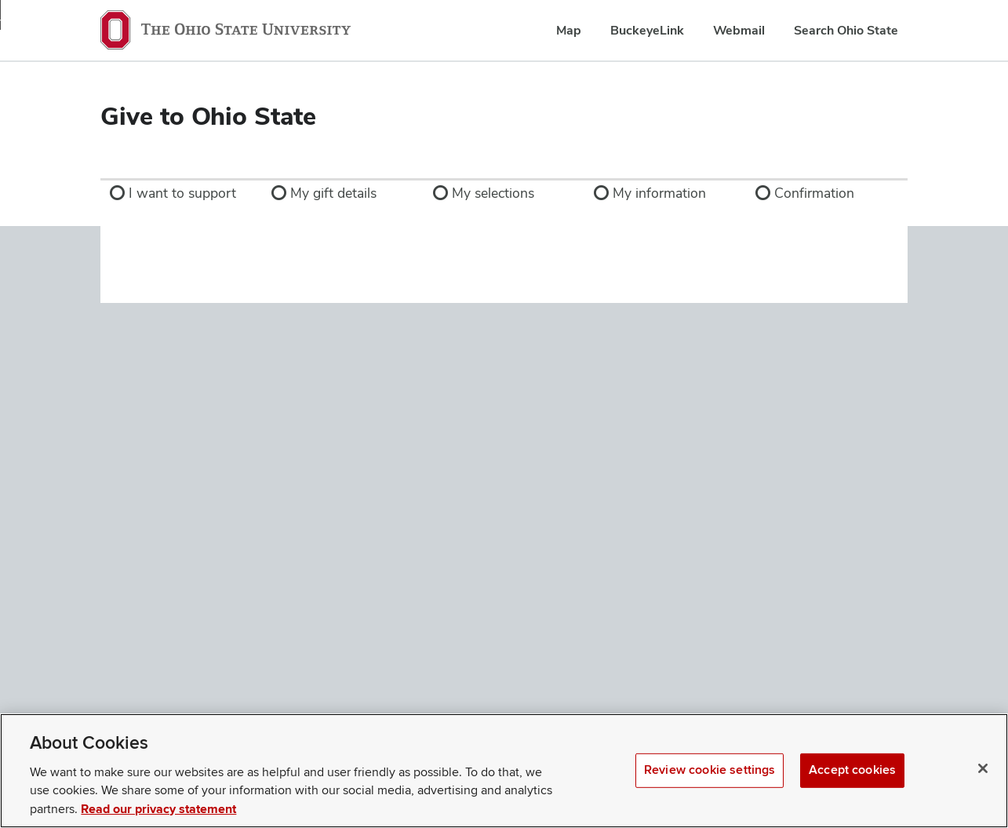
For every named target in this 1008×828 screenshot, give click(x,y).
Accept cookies (852, 769)
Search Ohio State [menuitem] (846, 30)
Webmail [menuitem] (739, 30)
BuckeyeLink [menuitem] (647, 30)
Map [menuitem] (568, 30)
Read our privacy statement (158, 809)
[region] (504, 770)
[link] (181, 193)
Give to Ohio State (208, 116)
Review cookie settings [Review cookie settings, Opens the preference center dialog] (709, 769)
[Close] (983, 768)
